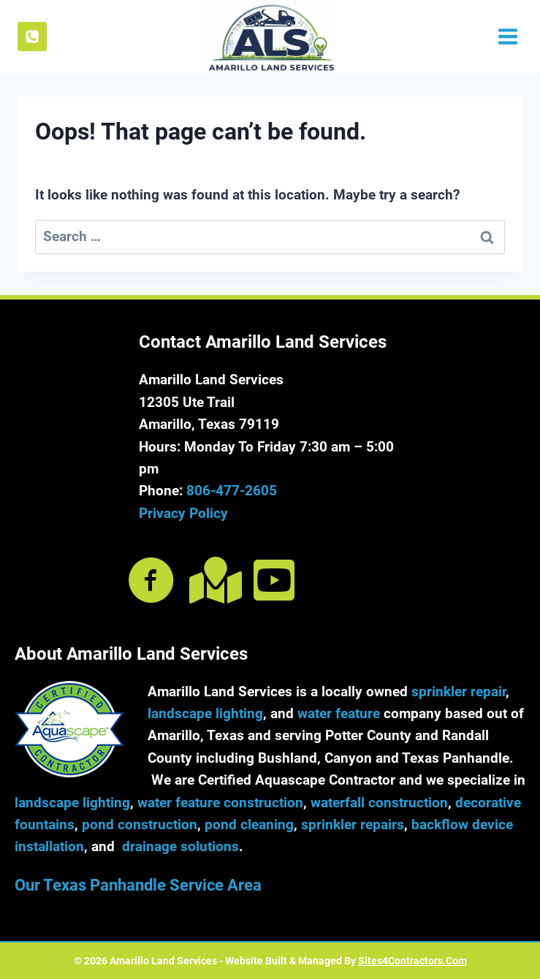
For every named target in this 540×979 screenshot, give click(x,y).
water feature (338, 713)
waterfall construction (379, 802)
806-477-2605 (231, 490)
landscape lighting (205, 713)
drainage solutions (180, 846)
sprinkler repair (458, 691)
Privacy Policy (183, 513)
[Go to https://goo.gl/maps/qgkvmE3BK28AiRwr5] (212, 580)
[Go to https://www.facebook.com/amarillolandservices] (151, 582)
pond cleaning (249, 824)
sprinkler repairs (352, 824)
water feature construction (220, 802)
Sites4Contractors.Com (412, 961)
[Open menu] (506, 36)
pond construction (139, 824)
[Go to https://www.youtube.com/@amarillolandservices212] (274, 580)
